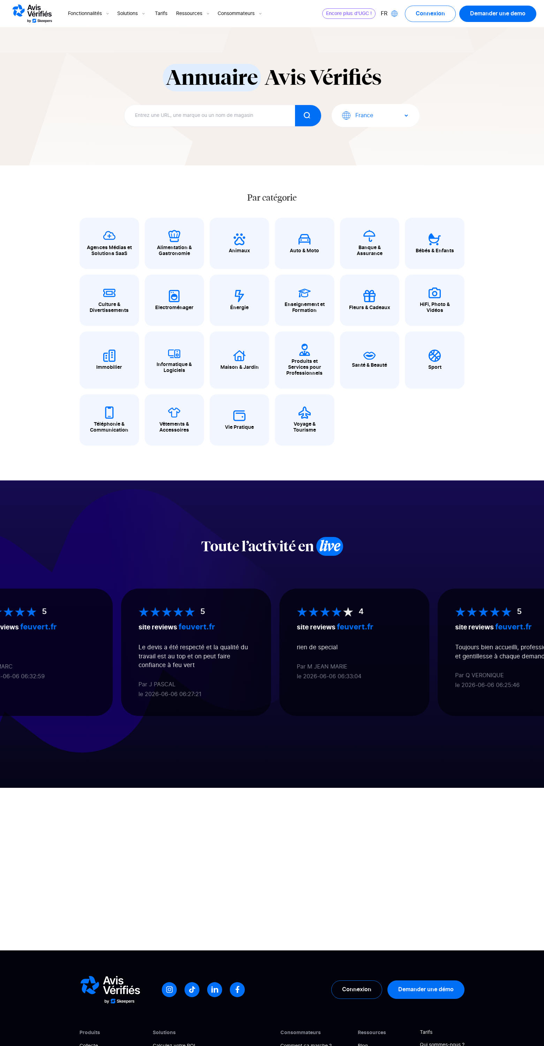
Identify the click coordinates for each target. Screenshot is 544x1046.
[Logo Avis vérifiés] (32, 14)
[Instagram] (169, 989)
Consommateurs (240, 13)
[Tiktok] (191, 989)
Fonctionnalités (89, 13)
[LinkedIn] (214, 989)
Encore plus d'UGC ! (349, 13)
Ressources (193, 13)
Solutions (131, 13)
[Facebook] (237, 989)
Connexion (430, 13)
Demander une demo (498, 13)
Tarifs (161, 13)
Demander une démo (426, 989)
